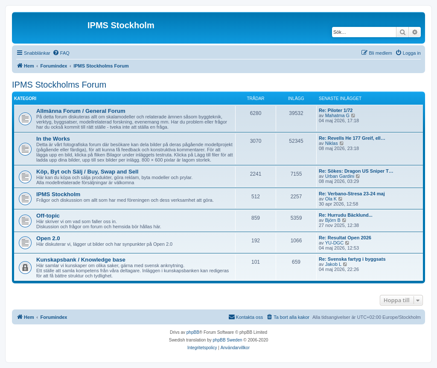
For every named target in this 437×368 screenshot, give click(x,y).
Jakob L (333, 264)
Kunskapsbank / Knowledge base (80, 259)
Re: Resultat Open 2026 (345, 237)
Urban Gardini (339, 176)
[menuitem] (61, 53)
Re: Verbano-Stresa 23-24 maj (352, 193)
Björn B (333, 220)
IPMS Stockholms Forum (59, 84)
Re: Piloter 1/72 (336, 110)
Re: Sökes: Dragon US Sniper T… (356, 171)
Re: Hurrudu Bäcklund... (346, 215)
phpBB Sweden (227, 340)
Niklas (331, 143)
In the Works (53, 138)
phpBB (192, 332)
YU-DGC (334, 242)
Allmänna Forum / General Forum (80, 111)
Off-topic (48, 215)
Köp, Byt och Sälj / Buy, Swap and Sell (87, 171)
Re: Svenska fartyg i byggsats (352, 259)
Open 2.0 (48, 238)
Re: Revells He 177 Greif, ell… (352, 138)
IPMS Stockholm (58, 194)
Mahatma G (337, 115)
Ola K (331, 198)
